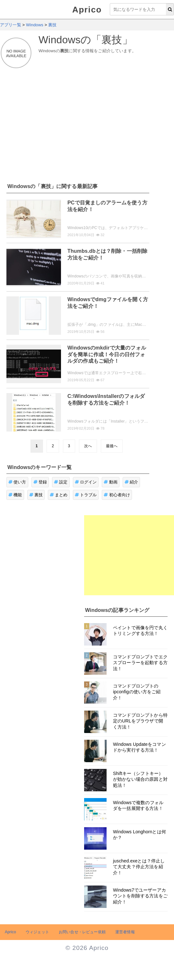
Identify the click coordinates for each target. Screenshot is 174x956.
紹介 (131, 482)
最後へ (111, 446)
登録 (40, 482)
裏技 (36, 494)
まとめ (59, 494)
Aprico (87, 9)
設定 (61, 482)
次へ (88, 446)
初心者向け (117, 494)
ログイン (86, 482)
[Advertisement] (87, 122)
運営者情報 (125, 932)
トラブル (86, 494)
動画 (110, 482)
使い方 (17, 482)
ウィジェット (37, 932)
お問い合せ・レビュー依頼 (82, 932)
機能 (15, 494)
